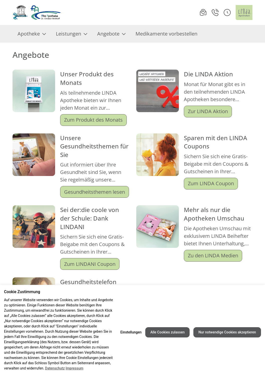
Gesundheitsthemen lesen (94, 192)
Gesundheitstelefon (88, 282)
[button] (227, 12)
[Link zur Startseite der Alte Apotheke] (37, 12)
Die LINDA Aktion (208, 74)
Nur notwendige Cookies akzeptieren (227, 332)
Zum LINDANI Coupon (89, 264)
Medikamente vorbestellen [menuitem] (166, 33)
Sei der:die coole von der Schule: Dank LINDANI (89, 218)
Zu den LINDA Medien (213, 255)
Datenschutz (55, 368)
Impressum (74, 368)
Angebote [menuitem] (111, 33)
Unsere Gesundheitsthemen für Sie (94, 146)
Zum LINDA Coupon (211, 183)
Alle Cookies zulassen (167, 332)
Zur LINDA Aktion (208, 111)
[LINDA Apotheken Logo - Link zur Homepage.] (244, 12)
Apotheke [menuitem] (32, 33)
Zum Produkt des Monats (93, 119)
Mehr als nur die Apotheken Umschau (214, 214)
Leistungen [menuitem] (71, 33)
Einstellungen (131, 332)
